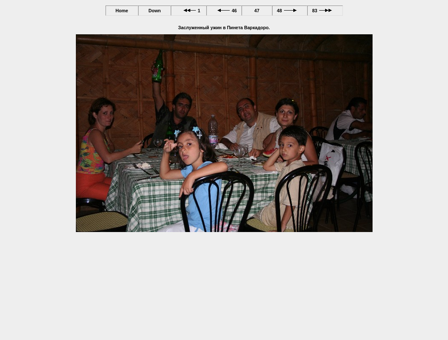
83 (325, 10)
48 (290, 10)
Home (121, 10)
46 (224, 10)
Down (154, 10)
